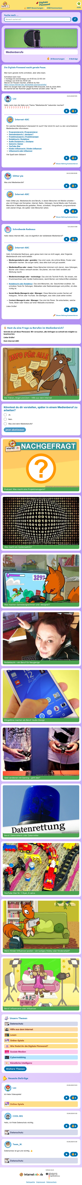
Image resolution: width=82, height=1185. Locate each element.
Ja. (7, 414)
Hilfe (79, 5)
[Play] (67, 111)
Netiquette (30, 1181)
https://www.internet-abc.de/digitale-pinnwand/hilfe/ (25, 85)
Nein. (8, 419)
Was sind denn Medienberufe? (18, 423)
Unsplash (74, 46)
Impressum (40, 1181)
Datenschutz (51, 1181)
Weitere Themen (15, 1069)
